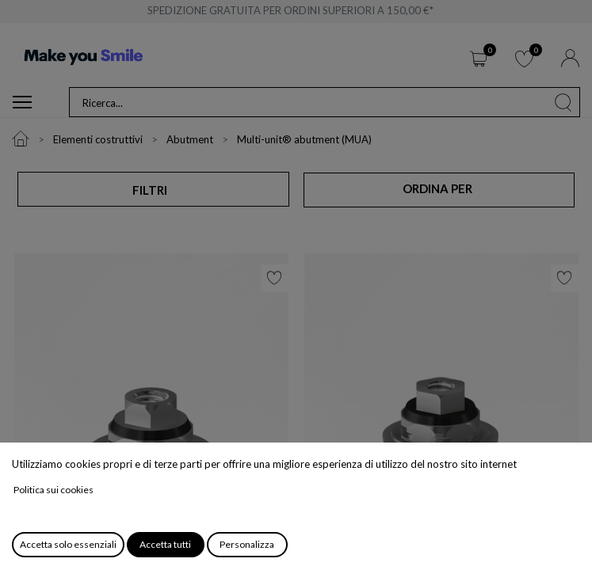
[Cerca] (563, 102)
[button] (439, 189)
